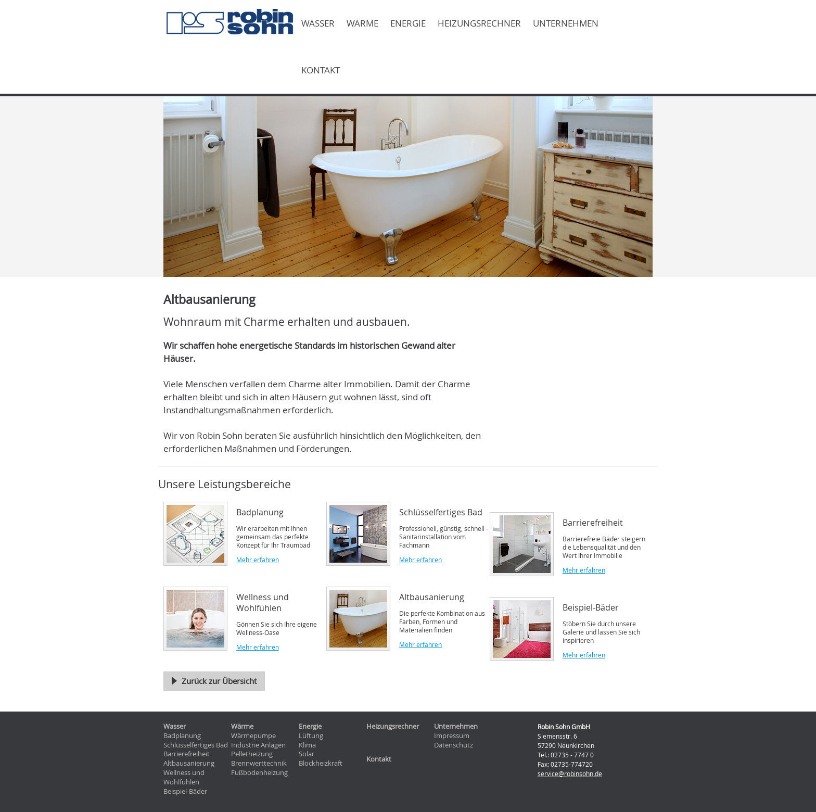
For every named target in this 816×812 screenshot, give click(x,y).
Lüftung (311, 735)
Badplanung (182, 735)
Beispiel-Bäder (185, 791)
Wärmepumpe (253, 735)
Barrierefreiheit (186, 754)
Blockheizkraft (320, 763)
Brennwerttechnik (259, 763)
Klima (307, 745)
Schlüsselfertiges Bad (195, 745)
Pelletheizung (252, 754)
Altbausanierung (188, 763)
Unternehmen (565, 23)
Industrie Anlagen (258, 745)
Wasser (318, 23)
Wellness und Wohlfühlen (184, 777)
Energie (408, 23)
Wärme (362, 23)
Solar (306, 754)
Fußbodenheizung (259, 772)
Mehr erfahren (257, 559)
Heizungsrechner (479, 23)
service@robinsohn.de (570, 773)
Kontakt (320, 70)
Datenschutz (453, 745)
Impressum (451, 735)
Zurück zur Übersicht (219, 681)
